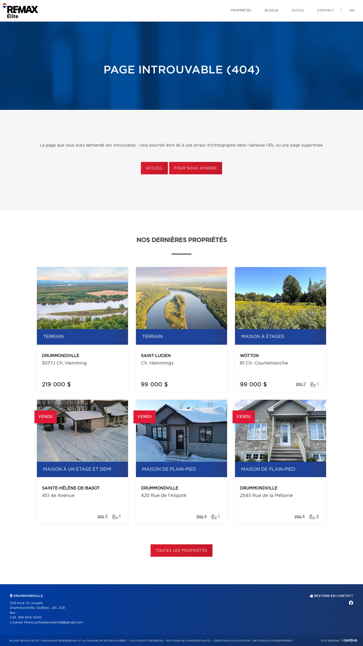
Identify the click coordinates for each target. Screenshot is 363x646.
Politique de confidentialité (188, 641)
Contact (325, 10)
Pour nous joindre (195, 168)
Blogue (271, 10)
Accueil (154, 168)
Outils (298, 10)
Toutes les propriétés (182, 551)
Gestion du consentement (273, 641)
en (352, 10)
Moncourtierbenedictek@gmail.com (53, 622)
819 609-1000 (30, 617)
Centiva (349, 640)
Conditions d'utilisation (231, 641)
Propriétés (241, 10)
